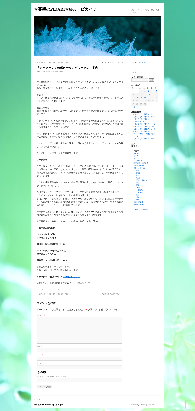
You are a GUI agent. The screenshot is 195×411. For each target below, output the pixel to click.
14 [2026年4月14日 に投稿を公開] (137, 98)
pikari (61, 71)
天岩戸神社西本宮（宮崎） (112, 62)
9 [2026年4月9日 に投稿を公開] (144, 94)
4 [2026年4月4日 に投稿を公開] (152, 91)
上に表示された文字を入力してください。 (52, 376)
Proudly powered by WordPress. (144, 405)
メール (40, 355)
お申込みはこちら (71, 276)
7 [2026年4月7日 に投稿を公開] (137, 94)
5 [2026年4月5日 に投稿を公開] (156, 91)
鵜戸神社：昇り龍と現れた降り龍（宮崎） (53, 62)
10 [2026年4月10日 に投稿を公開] (149, 94)
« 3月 (133, 107)
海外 (135, 158)
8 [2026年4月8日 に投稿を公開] (141, 94)
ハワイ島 (139, 161)
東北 (137, 183)
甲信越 (138, 188)
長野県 (140, 192)
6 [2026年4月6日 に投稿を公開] (133, 94)
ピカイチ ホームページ (139, 62)
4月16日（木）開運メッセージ (144, 124)
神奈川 (138, 195)
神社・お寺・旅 (139, 168)
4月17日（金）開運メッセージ (144, 119)
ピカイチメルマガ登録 (139, 209)
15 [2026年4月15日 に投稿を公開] (141, 98)
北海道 (138, 173)
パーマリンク (56, 289)
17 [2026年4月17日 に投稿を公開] (149, 98)
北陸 (137, 175)
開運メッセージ (139, 205)
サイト (39, 364)
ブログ (133, 72)
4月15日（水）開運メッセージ (144, 126)
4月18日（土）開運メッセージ (144, 117)
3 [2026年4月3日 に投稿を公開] (148, 91)
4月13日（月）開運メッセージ (144, 131)
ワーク (48, 289)
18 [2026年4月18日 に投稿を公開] (152, 98)
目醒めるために (139, 166)
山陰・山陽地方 (141, 180)
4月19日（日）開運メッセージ (144, 114)
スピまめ (137, 153)
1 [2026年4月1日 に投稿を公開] (141, 91)
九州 (137, 170)
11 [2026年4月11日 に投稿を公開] (152, 94)
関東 (137, 200)
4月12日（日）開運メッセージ (144, 139)
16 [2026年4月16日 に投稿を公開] (145, 98)
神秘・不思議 (138, 202)
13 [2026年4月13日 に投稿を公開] (133, 98)
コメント (41, 315)
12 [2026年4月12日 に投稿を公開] (156, 94)
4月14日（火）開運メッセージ (144, 129)
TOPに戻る (38, 400)
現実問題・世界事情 (141, 163)
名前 (39, 346)
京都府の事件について (142, 122)
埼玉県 (138, 178)
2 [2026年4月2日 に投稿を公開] (144, 91)
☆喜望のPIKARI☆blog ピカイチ (67, 9)
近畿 (137, 197)
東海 (137, 185)
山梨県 (140, 190)
